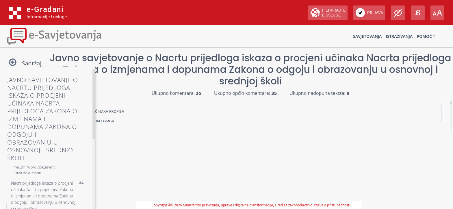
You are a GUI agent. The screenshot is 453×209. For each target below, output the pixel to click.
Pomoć (424, 36)
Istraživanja (399, 36)
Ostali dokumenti (26, 172)
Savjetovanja (367, 36)
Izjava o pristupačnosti (332, 205)
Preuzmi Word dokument (33, 167)
